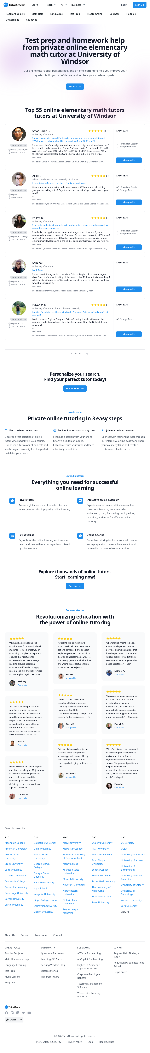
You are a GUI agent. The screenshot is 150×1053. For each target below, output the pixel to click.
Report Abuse (106, 1042)
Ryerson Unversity (102, 854)
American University (16, 848)
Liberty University (43, 911)
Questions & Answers (52, 953)
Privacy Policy (74, 1042)
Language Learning (15, 965)
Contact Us (59, 935)
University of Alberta (132, 860)
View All (125, 911)
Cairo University (13, 869)
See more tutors (75, 388)
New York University (74, 884)
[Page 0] (88, 353)
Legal (90, 1042)
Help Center (120, 972)
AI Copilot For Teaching (90, 959)
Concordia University (16, 887)
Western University (131, 900)
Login (124, 4)
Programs (10, 982)
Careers (25, 935)
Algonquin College (15, 842)
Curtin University (14, 904)
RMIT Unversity (100, 848)
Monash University (73, 879)
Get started (75, 86)
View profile (129, 160)
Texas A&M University (104, 881)
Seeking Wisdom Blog (53, 965)
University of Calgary (132, 884)
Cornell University (14, 898)
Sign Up (139, 4)
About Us (10, 935)
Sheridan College (101, 875)
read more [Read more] (36, 157)
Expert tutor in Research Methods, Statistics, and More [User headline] (59, 183)
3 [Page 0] (71, 353)
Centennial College (15, 881)
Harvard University (44, 882)
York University (129, 905)
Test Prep (10, 970)
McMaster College (73, 848)
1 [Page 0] (60, 353)
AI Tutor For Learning (89, 953)
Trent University (100, 902)
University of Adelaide (133, 854)
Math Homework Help (17, 959)
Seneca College (100, 869)
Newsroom (41, 935)
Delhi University (42, 848)
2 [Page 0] (66, 353)
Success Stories (49, 970)
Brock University (14, 863)
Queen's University (102, 842)
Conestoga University (16, 893)
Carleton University (15, 875)
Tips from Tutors (50, 976)
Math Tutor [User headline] (37, 270)
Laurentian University (45, 905)
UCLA (124, 848)
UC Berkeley (127, 842)
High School (40, 888)
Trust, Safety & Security (48, 1042)
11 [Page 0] (80, 353)
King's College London (46, 900)
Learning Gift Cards (51, 959)
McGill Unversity (72, 842)
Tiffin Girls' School (101, 896)
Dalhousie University (45, 842)
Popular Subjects (14, 953)
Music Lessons (13, 976)
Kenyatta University (44, 894)
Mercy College (70, 863)
